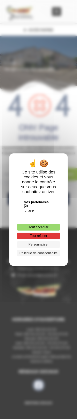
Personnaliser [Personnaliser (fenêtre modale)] (39, 244)
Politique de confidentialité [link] (39, 253)
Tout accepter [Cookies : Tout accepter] (38, 227)
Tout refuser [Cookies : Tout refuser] (38, 236)
